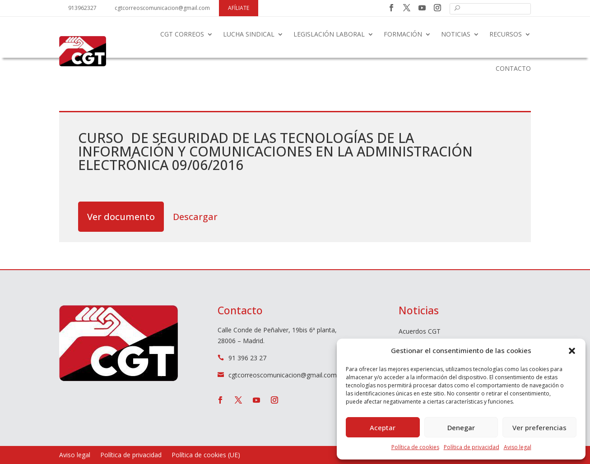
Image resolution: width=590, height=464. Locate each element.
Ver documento (121, 217)
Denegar (461, 427)
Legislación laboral (329, 34)
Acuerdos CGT (420, 331)
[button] (571, 350)
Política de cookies (415, 447)
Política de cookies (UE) (206, 455)
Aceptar (382, 427)
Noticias (455, 34)
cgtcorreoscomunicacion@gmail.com (162, 8)
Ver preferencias (539, 427)
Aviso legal (517, 447)
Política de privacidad (471, 447)
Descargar (195, 217)
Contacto (513, 68)
